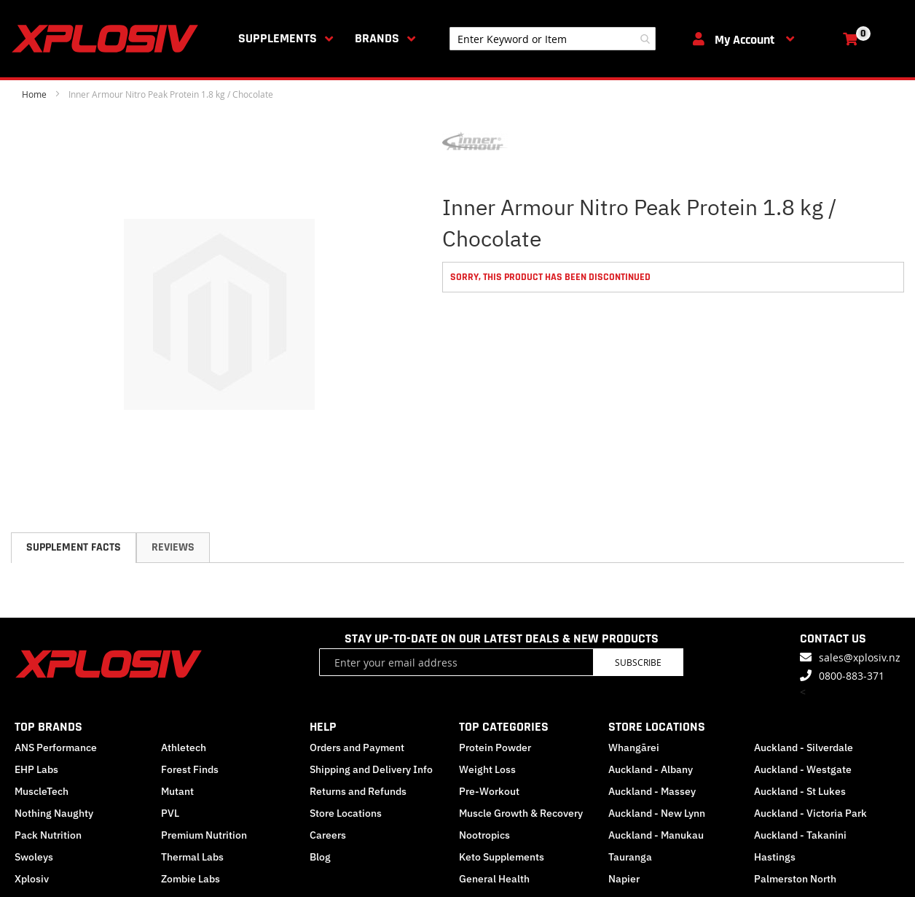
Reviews (173, 547)
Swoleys (34, 856)
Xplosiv (32, 878)
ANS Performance (56, 747)
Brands (377, 38)
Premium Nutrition (204, 835)
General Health (494, 878)
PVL (170, 813)
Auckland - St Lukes (800, 791)
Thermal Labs (192, 856)
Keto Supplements (501, 856)
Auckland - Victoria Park (810, 813)
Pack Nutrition (48, 835)
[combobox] (552, 38)
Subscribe (638, 662)
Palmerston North (795, 878)
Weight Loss (487, 769)
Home (34, 94)
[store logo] (108, 38)
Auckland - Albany (650, 769)
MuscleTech (41, 791)
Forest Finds (190, 769)
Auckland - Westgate (803, 769)
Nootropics (484, 835)
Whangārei (633, 747)
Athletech (183, 747)
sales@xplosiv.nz (859, 657)
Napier (624, 878)
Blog (320, 856)
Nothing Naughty (54, 813)
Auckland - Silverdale (803, 747)
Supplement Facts (73, 547)
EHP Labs (36, 769)
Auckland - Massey (652, 791)
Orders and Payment (357, 747)
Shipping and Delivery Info (371, 769)
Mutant (177, 791)
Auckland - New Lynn (656, 813)
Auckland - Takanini (800, 835)
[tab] (73, 547)
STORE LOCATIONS (656, 726)
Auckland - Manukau (656, 835)
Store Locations (346, 813)
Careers (328, 835)
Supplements (277, 38)
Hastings (775, 856)
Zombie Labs (190, 878)
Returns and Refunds (358, 791)
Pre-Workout (489, 791)
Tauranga (630, 856)
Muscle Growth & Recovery (521, 813)
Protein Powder (495, 747)
